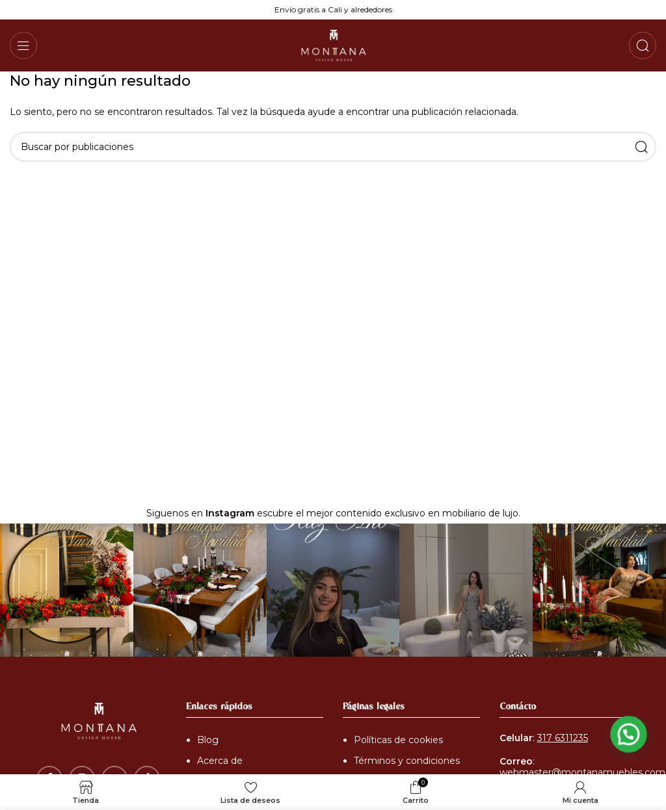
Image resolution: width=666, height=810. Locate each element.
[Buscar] (642, 45)
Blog (208, 740)
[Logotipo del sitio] (333, 45)
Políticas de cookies (398, 740)
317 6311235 (562, 738)
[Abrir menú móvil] (23, 45)
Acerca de (220, 760)
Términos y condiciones (407, 760)
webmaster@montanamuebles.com (582, 772)
